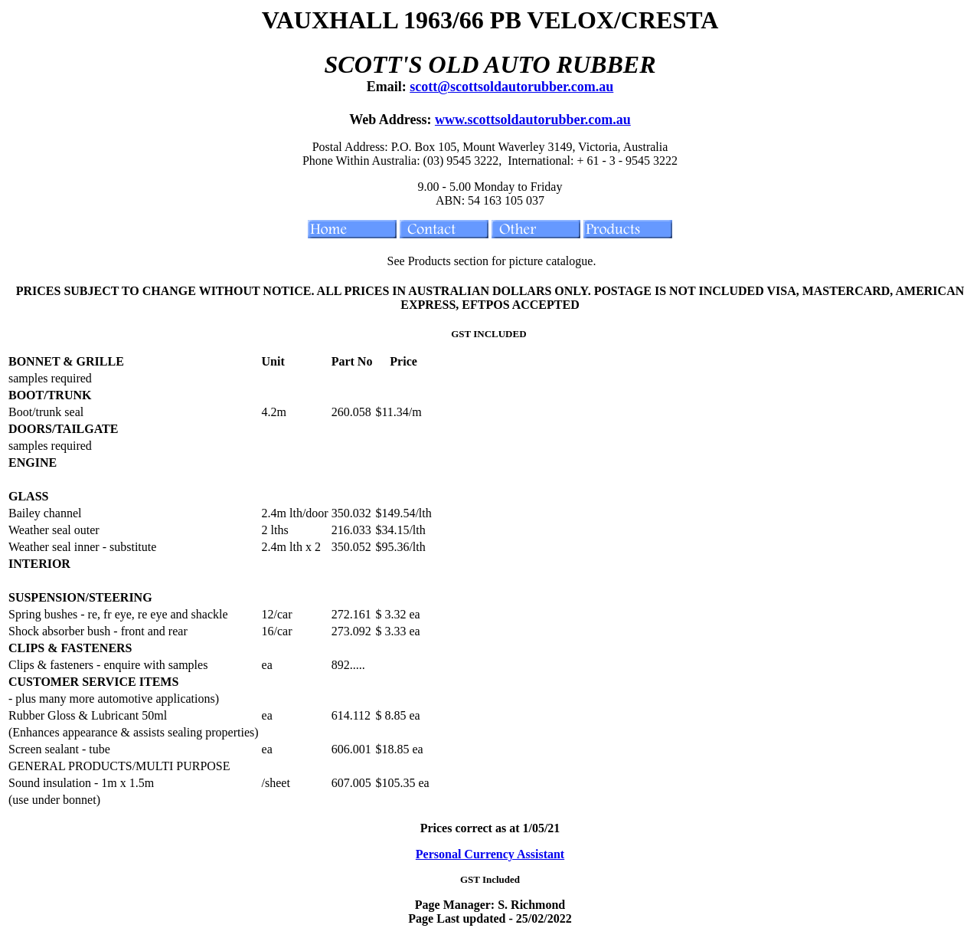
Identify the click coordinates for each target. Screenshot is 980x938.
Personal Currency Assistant (490, 854)
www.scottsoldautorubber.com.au (533, 119)
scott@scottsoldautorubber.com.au (511, 86)
